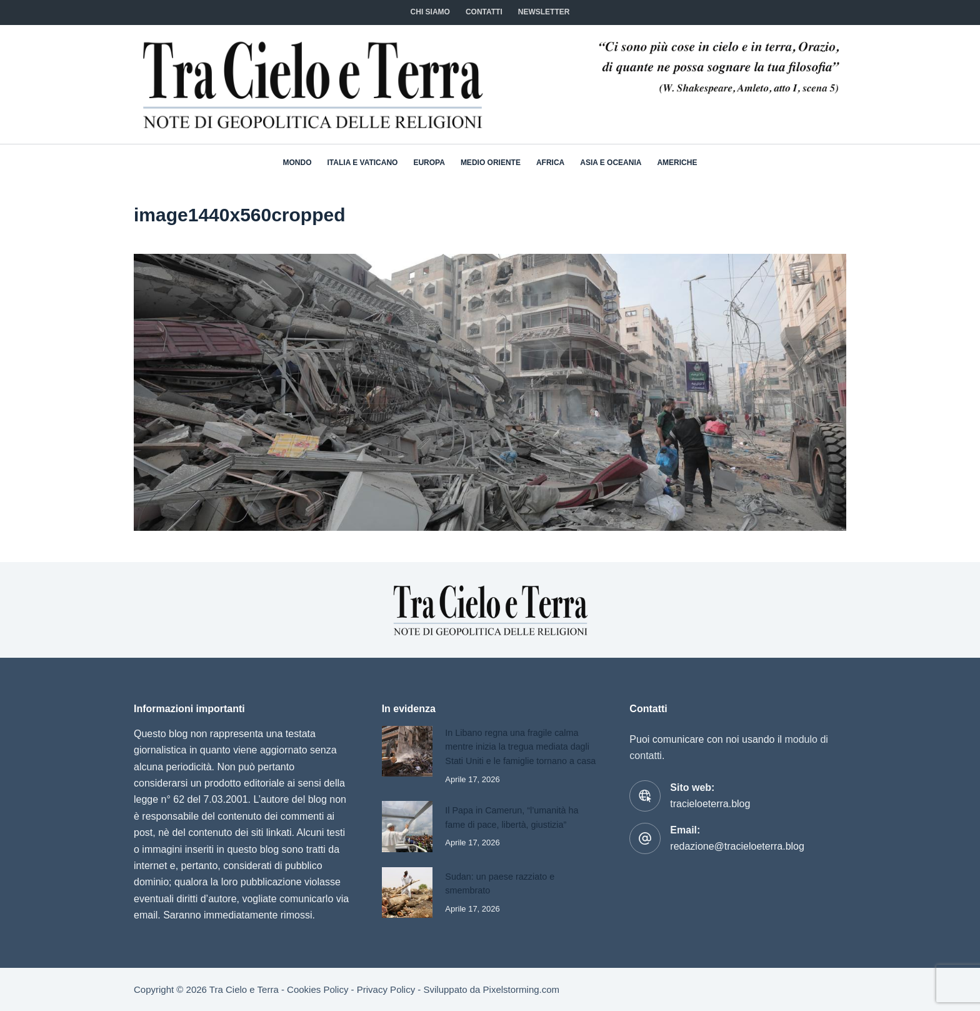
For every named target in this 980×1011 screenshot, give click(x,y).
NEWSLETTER (544, 12)
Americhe (677, 162)
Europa (428, 162)
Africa (550, 162)
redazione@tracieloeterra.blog (737, 838)
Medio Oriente (491, 162)
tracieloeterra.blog (710, 795)
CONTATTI (484, 12)
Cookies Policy (317, 989)
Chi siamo (430, 12)
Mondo (297, 162)
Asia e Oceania (610, 162)
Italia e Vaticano (363, 162)
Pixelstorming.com (521, 989)
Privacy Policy (386, 989)
